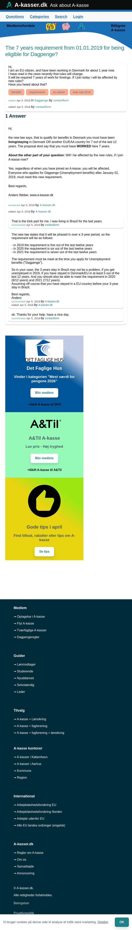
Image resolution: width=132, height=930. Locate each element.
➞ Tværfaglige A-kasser (30, 630)
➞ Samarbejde (24, 866)
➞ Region (20, 777)
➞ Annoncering (24, 873)
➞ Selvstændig (24, 685)
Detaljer (103, 922)
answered (14, 205)
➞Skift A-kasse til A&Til (44, 470)
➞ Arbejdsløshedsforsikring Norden (38, 811)
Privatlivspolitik (24, 913)
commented (18, 224)
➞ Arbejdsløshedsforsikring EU (35, 805)
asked (11, 100)
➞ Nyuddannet (24, 678)
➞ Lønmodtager (25, 664)
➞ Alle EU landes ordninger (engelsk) (39, 825)
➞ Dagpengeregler (26, 637)
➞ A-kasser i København (31, 757)
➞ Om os (20, 859)
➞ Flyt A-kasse (24, 623)
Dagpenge (41, 100)
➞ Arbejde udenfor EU (29, 818)
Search (61, 16)
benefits (16, 92)
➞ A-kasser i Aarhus (27, 764)
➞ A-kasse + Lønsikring (30, 719)
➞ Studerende (23, 671)
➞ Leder (19, 691)
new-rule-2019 (82, 92)
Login (78, 16)
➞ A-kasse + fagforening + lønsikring (39, 732)
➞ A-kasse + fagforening (30, 726)
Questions (15, 16)
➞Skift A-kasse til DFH (44, 404)
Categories (39, 16)
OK (122, 922)
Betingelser (21, 903)
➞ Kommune (22, 770)
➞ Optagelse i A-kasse (29, 616)
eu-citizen (59, 92)
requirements (37, 92)
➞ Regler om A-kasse (29, 852)
